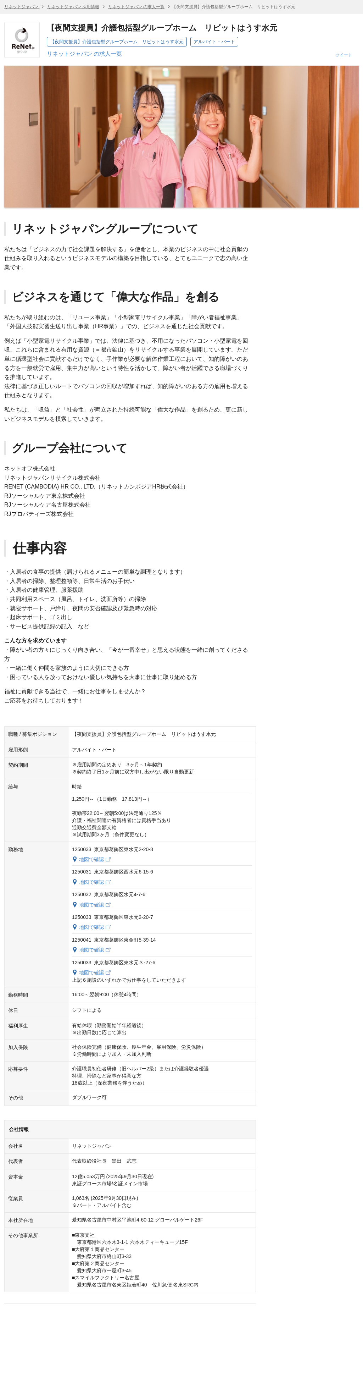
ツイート (343, 55)
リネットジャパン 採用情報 (73, 6)
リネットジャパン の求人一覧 (136, 6)
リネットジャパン (21, 6)
